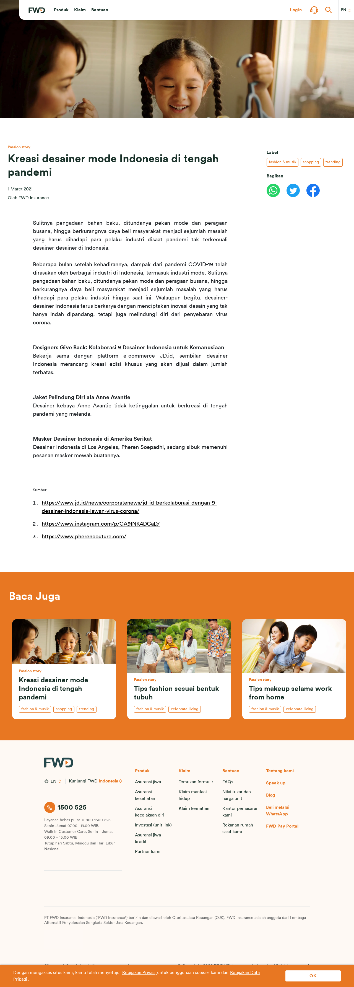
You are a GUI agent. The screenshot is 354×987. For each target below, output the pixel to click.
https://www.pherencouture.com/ (84, 536)
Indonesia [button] (109, 781)
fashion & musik (282, 158)
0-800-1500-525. (97, 820)
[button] (61, 10)
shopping (311, 158)
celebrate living (184, 709)
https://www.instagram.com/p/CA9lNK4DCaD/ (101, 524)
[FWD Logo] (36, 10)
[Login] (295, 10)
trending (333, 158)
